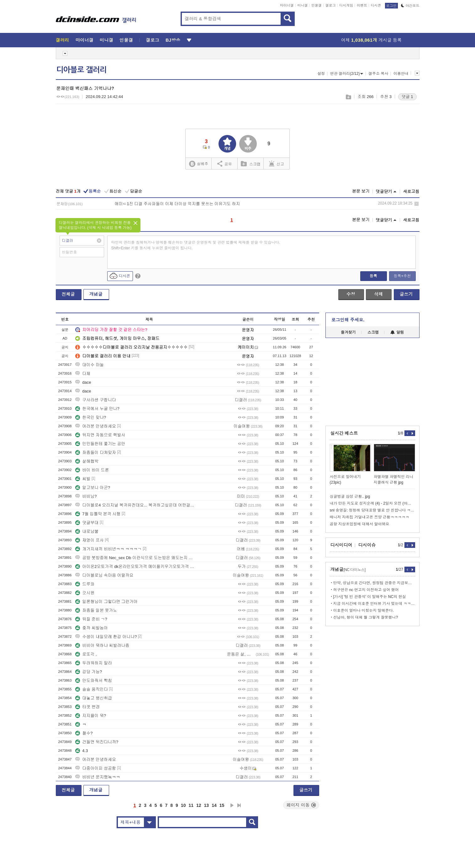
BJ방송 (173, 40)
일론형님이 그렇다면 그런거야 (106, 601)
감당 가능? (88, 671)
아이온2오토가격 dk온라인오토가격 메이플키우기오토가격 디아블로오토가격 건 (135, 566)
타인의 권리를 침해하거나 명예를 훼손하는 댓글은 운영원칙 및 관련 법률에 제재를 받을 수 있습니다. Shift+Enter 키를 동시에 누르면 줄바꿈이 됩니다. (195, 245)
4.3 (81, 750)
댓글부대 (86, 522)
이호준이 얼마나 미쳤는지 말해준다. (363, 610)
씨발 (82, 478)
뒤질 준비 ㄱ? (91, 619)
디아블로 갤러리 (81, 70)
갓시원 (84, 592)
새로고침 (411, 191)
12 (198, 805)
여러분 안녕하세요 (95, 426)
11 (190, 805)
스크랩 (348, 97)
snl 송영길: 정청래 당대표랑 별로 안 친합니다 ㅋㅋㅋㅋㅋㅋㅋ (372, 510)
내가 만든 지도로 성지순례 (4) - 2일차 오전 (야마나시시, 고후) (372, 503)
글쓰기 (406, 294)
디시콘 (376, 5)
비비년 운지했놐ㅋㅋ (97, 777)
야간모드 (410, 6)
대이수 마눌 (89, 364)
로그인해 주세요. (348, 319)
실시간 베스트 (344, 433)
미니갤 (302, 5)
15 (221, 805)
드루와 (84, 584)
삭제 (416, 204)
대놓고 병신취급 (93, 698)
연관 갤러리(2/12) (346, 73)
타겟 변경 (87, 706)
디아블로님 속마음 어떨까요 (104, 575)
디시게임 (346, 5)
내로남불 (86, 531)
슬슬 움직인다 (91, 689)
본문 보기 (361, 191)
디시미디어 (341, 545)
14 (214, 805)
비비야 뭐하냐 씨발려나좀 (102, 645)
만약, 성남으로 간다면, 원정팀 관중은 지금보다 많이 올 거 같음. (374, 583)
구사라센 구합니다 (95, 400)
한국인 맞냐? (90, 417)
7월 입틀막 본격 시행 (97, 514)
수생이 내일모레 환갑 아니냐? (106, 636)
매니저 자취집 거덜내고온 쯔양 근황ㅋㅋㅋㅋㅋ (369, 517)
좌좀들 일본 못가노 (96, 610)
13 (206, 805)
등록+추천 (402, 276)
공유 (224, 163)
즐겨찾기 (348, 332)
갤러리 (62, 40)
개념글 (96, 294)
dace (83, 382)
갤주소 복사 (378, 73)
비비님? (86, 496)
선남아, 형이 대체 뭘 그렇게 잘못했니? (365, 617)
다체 (82, 373)
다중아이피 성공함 (95, 768)
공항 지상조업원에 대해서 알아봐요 (359, 524)
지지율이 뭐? (90, 715)
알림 (397, 332)
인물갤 (316, 5)
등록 (373, 276)
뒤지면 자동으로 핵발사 (100, 435)
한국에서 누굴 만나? (97, 408)
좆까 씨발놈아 (91, 628)
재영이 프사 (89, 540)
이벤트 (362, 5)
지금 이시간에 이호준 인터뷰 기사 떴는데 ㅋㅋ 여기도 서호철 (374, 603)
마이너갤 (287, 5)
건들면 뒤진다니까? (96, 742)
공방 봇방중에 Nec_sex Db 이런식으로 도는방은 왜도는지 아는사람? (135, 557)
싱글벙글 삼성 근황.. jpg (350, 496)
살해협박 (86, 461)
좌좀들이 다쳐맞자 (95, 452)
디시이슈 (367, 545)
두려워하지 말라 (93, 663)
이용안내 (401, 73)
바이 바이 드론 (92, 470)
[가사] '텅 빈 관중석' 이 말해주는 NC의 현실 (369, 597)
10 (183, 805)
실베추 (198, 164)
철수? (83, 733)
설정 (321, 73)
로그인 (391, 6)
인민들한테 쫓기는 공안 (100, 443)
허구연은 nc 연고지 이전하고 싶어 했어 (366, 590)
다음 (232, 805)
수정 (350, 294)
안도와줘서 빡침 (93, 680)
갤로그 (330, 5)
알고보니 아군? (92, 487)
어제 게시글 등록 (371, 40)
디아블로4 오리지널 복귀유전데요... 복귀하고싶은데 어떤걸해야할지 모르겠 (135, 505)
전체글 (68, 294)
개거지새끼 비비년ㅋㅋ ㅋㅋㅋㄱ (108, 549)
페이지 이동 (301, 805)
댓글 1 (407, 96)
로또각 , (86, 654)
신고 (276, 163)
